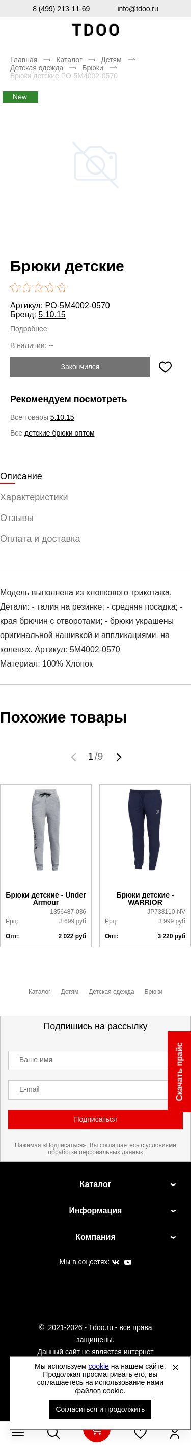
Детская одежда (36, 68)
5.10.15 (51, 314)
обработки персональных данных (95, 1152)
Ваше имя (35, 1060)
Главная (23, 59)
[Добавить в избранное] (165, 367)
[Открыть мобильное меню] (18, 1433)
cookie (98, 1366)
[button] (75, 756)
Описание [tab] (21, 476)
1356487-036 (68, 911)
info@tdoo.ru (137, 9)
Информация (95, 1210)
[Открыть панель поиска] (53, 1433)
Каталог (69, 59)
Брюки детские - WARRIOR (145, 898)
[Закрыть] (175, 1367)
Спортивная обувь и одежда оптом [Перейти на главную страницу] (95, 30)
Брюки (92, 68)
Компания (95, 1237)
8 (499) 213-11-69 (61, 9)
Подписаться (95, 1119)
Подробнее (28, 329)
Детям (111, 59)
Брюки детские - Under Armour (46, 898)
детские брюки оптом (59, 433)
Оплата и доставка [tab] (40, 539)
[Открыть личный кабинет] (174, 1433)
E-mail (29, 1089)
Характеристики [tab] (34, 497)
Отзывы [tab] (17, 518)
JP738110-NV (166, 911)
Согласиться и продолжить (100, 1409)
